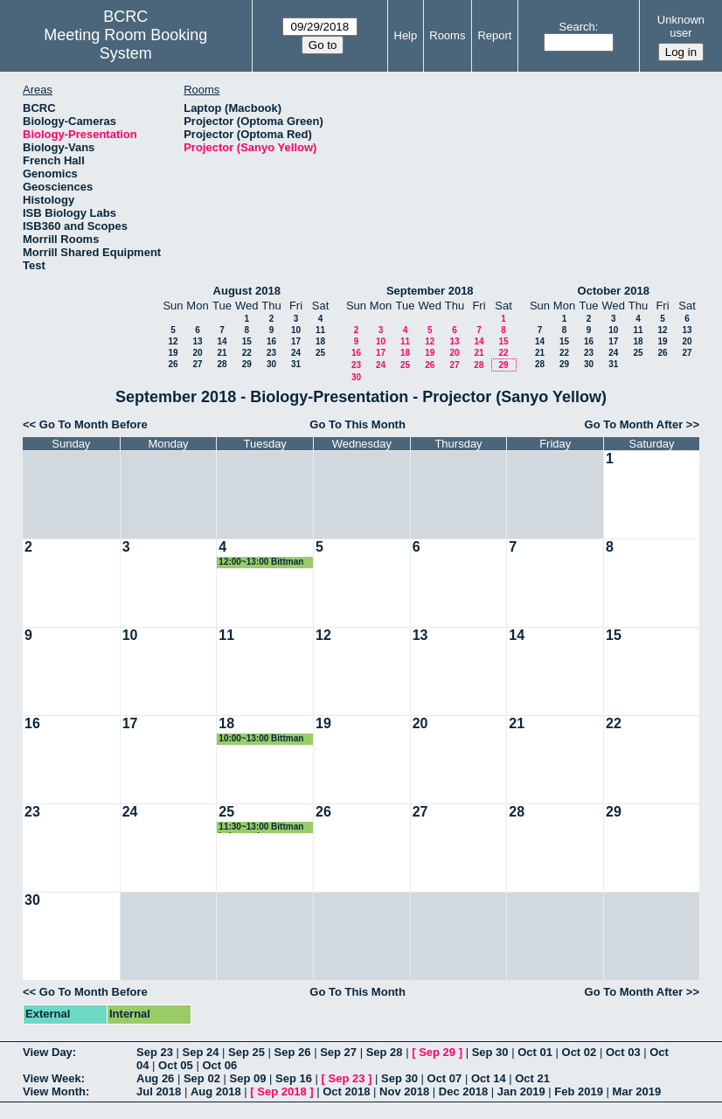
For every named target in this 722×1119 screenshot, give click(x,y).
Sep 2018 (281, 1091)
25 (320, 353)
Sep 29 (437, 1052)
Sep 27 (338, 1052)
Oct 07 (444, 1078)
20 (197, 353)
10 (296, 330)
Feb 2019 (578, 1091)
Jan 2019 (521, 1091)
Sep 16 (293, 1078)
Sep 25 (246, 1052)
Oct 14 (488, 1078)
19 (172, 353)
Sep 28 (384, 1052)
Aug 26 (155, 1078)
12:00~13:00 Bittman (261, 561)
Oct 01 (534, 1052)
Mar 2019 (637, 1091)
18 (320, 341)
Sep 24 (201, 1052)
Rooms (447, 35)
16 (271, 341)
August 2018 (247, 290)
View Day (48, 1052)
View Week (52, 1078)
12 (172, 341)
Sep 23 (154, 1052)
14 (221, 341)
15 (247, 341)
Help (406, 35)
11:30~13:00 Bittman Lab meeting (261, 827)
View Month (54, 1091)
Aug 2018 (216, 1091)
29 (247, 364)
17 (296, 341)
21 (221, 353)
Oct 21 (532, 1078)
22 (247, 353)
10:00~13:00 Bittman (261, 738)
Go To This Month (357, 424)
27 (197, 364)
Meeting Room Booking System (125, 44)
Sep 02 (202, 1078)
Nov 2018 (404, 1091)
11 (320, 330)
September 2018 (430, 290)
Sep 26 (292, 1052)
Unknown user (681, 26)
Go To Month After (634, 424)
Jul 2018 (158, 1091)
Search (577, 26)
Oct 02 (579, 1052)
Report (494, 35)
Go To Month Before (93, 424)
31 (296, 364)
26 (172, 364)
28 (221, 364)
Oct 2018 (346, 1091)
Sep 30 (490, 1052)
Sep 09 (247, 1078)
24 (296, 353)
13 (197, 341)
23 (271, 353)
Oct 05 (175, 1065)
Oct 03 (623, 1052)
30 (271, 364)
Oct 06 (219, 1065)
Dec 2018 (463, 1091)
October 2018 (613, 290)
